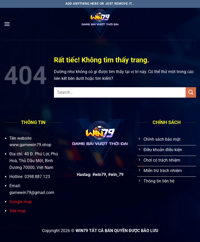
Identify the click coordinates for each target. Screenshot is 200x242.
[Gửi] (191, 92)
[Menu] (7, 23)
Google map (20, 201)
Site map (17, 210)
